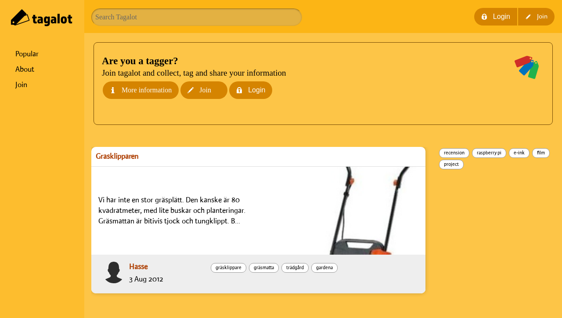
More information (141, 90)
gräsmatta (264, 267)
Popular (27, 54)
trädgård (295, 267)
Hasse (138, 267)
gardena (324, 267)
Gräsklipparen (117, 157)
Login (495, 16)
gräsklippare (228, 267)
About (24, 69)
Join (21, 85)
